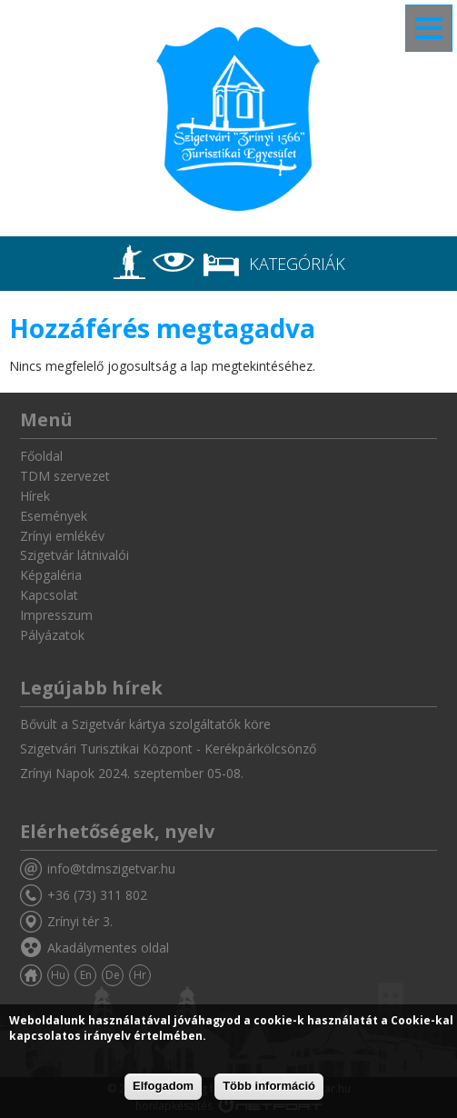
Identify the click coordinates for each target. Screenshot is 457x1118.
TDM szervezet (65, 475)
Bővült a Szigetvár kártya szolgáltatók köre (145, 724)
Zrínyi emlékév (62, 535)
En (86, 975)
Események (53, 515)
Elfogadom (163, 1086)
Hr (140, 975)
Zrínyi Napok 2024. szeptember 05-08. (131, 773)
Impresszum (56, 615)
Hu (58, 975)
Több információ (269, 1086)
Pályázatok (52, 635)
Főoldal (41, 455)
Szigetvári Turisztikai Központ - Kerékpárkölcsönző (168, 748)
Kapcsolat (49, 595)
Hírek (35, 495)
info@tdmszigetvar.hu (111, 868)
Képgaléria (51, 575)
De (112, 975)
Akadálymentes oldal (108, 947)
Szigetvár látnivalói (74, 555)
